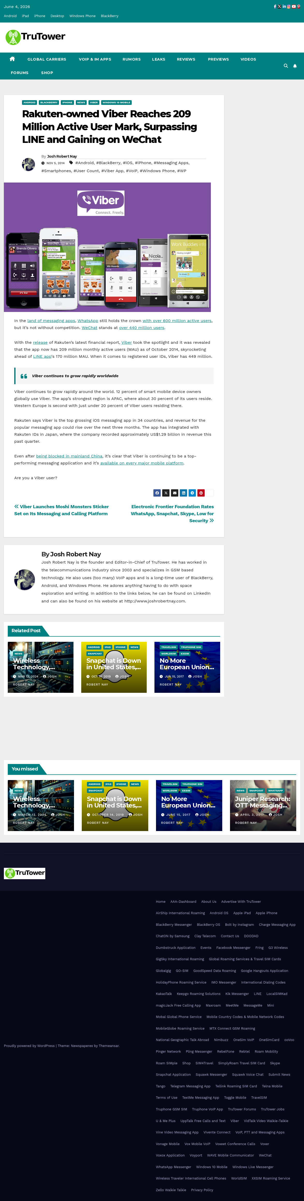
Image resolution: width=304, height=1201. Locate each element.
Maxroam (213, 1005)
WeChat (89, 327)
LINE (257, 994)
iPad (25, 16)
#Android (84, 162)
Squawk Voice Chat (247, 1074)
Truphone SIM (191, 647)
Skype (275, 1063)
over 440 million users (141, 327)
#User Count (86, 170)
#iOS (127, 162)
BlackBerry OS (208, 925)
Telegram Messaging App (190, 1086)
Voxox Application (170, 1155)
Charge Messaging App (277, 925)
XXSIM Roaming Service (271, 1178)
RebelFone (225, 1051)
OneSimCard (269, 1040)
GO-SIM (182, 971)
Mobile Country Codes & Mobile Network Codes (245, 1017)
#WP (181, 170)
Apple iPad (242, 913)
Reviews (186, 59)
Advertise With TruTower (241, 902)
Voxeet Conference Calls (235, 1144)
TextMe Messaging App (200, 1098)
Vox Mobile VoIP (197, 1144)
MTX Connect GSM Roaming (232, 1028)
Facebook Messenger (233, 948)
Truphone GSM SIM (171, 1109)
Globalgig (163, 971)
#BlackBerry (108, 162)
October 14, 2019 (108, 815)
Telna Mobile (272, 1086)
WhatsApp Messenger (173, 1167)
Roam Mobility (266, 1051)
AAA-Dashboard (183, 902)
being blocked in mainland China (69, 456)
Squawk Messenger (211, 1074)
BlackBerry (109, 16)
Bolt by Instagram (239, 925)
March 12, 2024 (33, 815)
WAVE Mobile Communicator (230, 1155)
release (40, 342)
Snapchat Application (173, 1074)
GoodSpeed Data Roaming (214, 971)
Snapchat (95, 653)
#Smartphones (56, 170)
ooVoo (289, 1040)
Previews (218, 59)
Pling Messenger (199, 1051)
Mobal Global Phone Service (179, 1017)
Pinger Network (168, 1051)
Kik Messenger (237, 994)
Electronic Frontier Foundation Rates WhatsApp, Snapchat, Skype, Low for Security (172, 513)
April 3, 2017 (252, 815)
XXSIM (185, 653)
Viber (94, 102)
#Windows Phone (157, 170)
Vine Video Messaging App (177, 1132)
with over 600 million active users (177, 320)
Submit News (280, 1074)
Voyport (196, 1155)
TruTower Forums (242, 1109)
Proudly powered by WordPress (30, 1046)
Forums (19, 72)
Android (10, 16)
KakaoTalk (164, 994)
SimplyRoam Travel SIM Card (241, 1063)
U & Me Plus (166, 1121)
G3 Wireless (278, 948)
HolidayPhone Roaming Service (181, 982)
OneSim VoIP (243, 1040)
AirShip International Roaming (180, 913)
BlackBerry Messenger (174, 925)
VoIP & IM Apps (95, 59)
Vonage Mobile (168, 1144)
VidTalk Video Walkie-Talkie (266, 1121)
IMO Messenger (223, 982)
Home (161, 902)
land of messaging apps (51, 320)
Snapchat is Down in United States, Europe (113, 667)
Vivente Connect (217, 1132)
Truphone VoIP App (207, 1109)
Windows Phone (82, 16)
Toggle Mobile (235, 1098)
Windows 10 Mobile (116, 102)
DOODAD (251, 936)
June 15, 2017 (179, 815)
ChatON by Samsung (173, 936)
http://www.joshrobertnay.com (154, 601)
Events (206, 948)
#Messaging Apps (171, 162)
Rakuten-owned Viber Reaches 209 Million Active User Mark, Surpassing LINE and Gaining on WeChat (109, 126)
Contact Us (230, 936)
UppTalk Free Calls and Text (203, 1121)
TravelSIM (168, 647)
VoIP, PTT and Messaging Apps (260, 1132)
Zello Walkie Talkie (171, 1190)
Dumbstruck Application (176, 948)
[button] (286, 65)
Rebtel (244, 1051)
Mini (270, 1005)
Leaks (159, 59)
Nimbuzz (221, 1040)
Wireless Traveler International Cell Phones (191, 1178)
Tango (161, 1086)
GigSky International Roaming (180, 959)
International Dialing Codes (263, 982)
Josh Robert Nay (62, 156)
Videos (248, 59)
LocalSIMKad (276, 994)
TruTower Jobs (273, 1109)
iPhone (39, 16)
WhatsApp (88, 320)
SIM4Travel (204, 1063)
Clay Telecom (205, 936)
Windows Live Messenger (252, 1167)
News (81, 102)
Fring (259, 948)
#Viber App (112, 170)
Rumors (132, 59)
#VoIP (131, 170)
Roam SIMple (166, 1063)
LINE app (42, 356)
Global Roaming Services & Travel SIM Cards (245, 959)
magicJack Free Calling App (178, 1005)
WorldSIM (168, 653)
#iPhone (143, 162)
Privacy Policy (202, 1190)
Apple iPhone (266, 913)
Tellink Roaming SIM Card (236, 1086)
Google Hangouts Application (264, 971)
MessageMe (252, 1005)
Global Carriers (46, 59)
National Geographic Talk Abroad (182, 1040)
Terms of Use (166, 1098)
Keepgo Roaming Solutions (198, 994)
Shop (46, 72)
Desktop (57, 16)
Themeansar (109, 1046)
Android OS (219, 913)
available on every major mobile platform (141, 463)
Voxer (264, 1144)
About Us (208, 902)
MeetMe (232, 1005)
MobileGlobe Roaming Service (180, 1028)
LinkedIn (201, 593)
